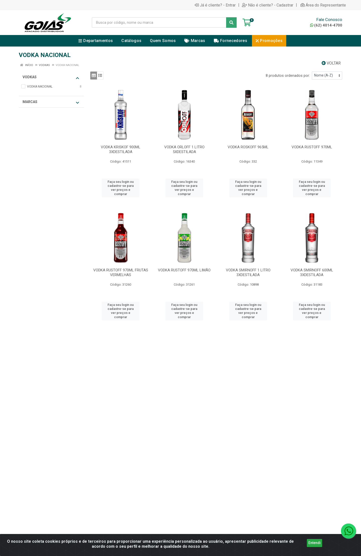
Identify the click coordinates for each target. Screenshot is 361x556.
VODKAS (51, 77)
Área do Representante (323, 5)
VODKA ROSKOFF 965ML (248, 147)
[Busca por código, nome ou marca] (159, 22)
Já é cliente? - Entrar (215, 5)
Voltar (331, 63)
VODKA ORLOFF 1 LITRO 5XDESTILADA (184, 149)
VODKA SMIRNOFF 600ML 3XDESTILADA (312, 272)
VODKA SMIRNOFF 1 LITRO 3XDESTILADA (248, 272)
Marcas (51, 102)
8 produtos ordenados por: (288, 75)
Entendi (314, 543)
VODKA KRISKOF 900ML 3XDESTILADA (120, 149)
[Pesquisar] (231, 22)
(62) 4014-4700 (326, 25)
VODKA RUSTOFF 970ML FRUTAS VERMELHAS (120, 272)
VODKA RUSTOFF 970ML (312, 147)
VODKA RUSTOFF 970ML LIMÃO (184, 270)
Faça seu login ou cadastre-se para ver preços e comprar (121, 188)
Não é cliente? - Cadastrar (267, 5)
